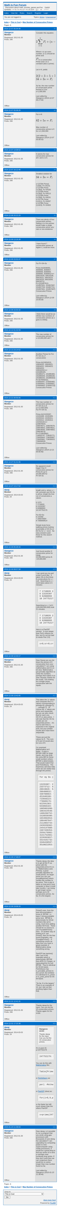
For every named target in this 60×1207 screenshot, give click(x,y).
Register (38, 13)
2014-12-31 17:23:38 (12, 1023)
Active (42, 17)
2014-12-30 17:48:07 (12, 857)
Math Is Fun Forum (15, 5)
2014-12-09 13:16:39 (12, 239)
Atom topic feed (50, 1200)
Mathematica (41, 1065)
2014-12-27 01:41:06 (12, 462)
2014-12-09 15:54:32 (12, 310)
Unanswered (51, 17)
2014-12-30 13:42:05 (12, 696)
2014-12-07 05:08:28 (12, 110)
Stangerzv (8, 32)
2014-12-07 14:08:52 (12, 150)
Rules (22, 13)
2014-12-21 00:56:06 (12, 398)
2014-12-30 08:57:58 (12, 569)
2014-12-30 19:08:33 (12, 906)
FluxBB (53, 1203)
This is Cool (16, 22)
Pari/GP (41, 1091)
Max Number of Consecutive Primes (38, 22)
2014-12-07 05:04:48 (12, 29)
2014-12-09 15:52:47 (12, 259)
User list (14, 13)
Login (46, 13)
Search (29, 13)
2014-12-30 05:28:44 (12, 547)
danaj (6, 490)
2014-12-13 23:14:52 (12, 350)
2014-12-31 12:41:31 (12, 1001)
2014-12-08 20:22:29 (12, 215)
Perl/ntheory (43, 1078)
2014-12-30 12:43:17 (12, 656)
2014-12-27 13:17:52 (12, 486)
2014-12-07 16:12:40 (12, 170)
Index (6, 13)
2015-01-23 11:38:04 (12, 1127)
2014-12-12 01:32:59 (12, 330)
